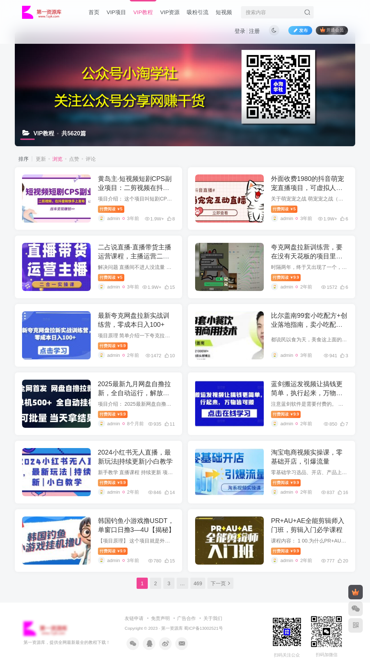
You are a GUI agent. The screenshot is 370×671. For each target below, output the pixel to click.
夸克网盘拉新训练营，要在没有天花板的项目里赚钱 (307, 256)
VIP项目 (116, 12)
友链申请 (134, 618)
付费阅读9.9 (286, 277)
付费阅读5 (111, 209)
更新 (41, 159)
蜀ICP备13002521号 (203, 628)
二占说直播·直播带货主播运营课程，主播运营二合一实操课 (134, 256)
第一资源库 (172, 628)
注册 (254, 31)
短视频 (224, 12)
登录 (240, 31)
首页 (94, 12)
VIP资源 (170, 12)
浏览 (57, 159)
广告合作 (186, 618)
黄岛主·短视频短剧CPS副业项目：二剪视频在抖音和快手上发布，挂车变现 (135, 188)
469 (198, 583)
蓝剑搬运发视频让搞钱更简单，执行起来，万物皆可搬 (307, 393)
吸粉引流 (197, 12)
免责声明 (160, 618)
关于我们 (212, 618)
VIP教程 (143, 12)
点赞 (74, 159)
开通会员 (332, 30)
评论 (91, 159)
